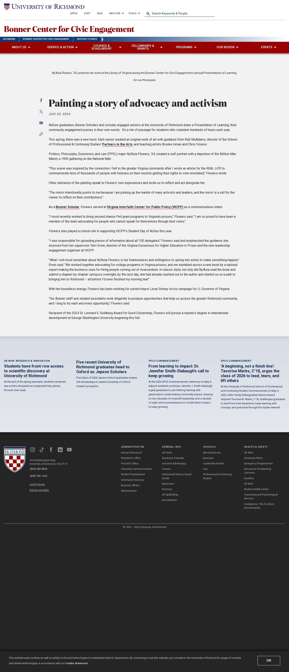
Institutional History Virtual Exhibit (176, 616)
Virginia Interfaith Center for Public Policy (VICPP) (145, 315)
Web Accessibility (42, 626)
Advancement (129, 630)
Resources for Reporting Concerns (257, 610)
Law (205, 608)
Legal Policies (39, 621)
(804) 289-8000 (40, 609)
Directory (167, 629)
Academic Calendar (173, 597)
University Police (253, 597)
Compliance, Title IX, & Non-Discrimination (259, 645)
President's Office (131, 597)
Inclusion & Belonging (174, 603)
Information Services (132, 619)
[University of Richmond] (39, 6)
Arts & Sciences (212, 592)
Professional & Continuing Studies (217, 616)
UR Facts (167, 592)
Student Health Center (256, 629)
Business (208, 597)
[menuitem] (144, 6)
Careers (166, 608)
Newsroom (168, 623)
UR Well (248, 623)
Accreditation (169, 639)
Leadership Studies (213, 603)
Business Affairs (130, 625)
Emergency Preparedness (258, 603)
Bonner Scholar (67, 315)
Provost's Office (129, 603)
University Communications (136, 608)
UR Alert (248, 592)
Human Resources (131, 592)
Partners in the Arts (117, 253)
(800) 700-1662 (40, 614)
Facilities (249, 618)
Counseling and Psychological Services (261, 636)
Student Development (133, 614)
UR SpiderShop (170, 634)
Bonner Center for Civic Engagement (80, 22)
